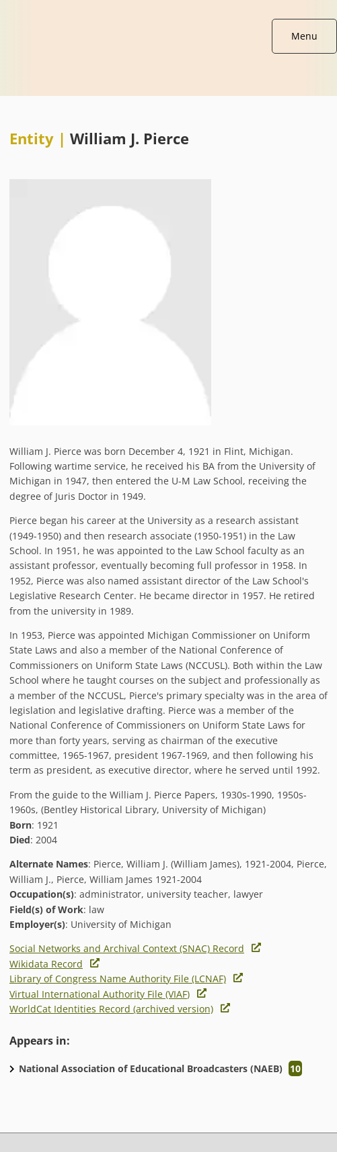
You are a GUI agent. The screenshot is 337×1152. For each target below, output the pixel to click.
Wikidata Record (46, 963)
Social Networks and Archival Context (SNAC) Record (126, 948)
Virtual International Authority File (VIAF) (99, 994)
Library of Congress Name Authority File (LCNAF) (117, 978)
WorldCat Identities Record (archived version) (111, 1008)
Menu (304, 36)
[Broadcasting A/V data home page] (168, 7)
